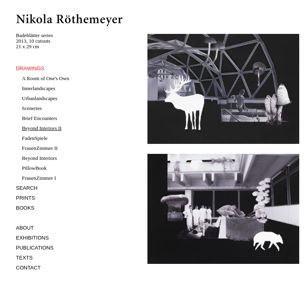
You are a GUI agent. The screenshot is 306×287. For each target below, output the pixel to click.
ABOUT (25, 228)
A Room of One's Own (45, 78)
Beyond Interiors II (42, 128)
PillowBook (34, 168)
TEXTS (24, 258)
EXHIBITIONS (32, 238)
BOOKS (25, 208)
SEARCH (26, 188)
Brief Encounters (39, 118)
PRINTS (25, 198)
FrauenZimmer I (39, 178)
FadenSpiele (34, 138)
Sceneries (32, 108)
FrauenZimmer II (40, 148)
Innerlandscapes (38, 88)
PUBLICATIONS (34, 248)
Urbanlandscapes (39, 98)
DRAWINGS (30, 68)
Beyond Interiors (39, 158)
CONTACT (28, 268)
